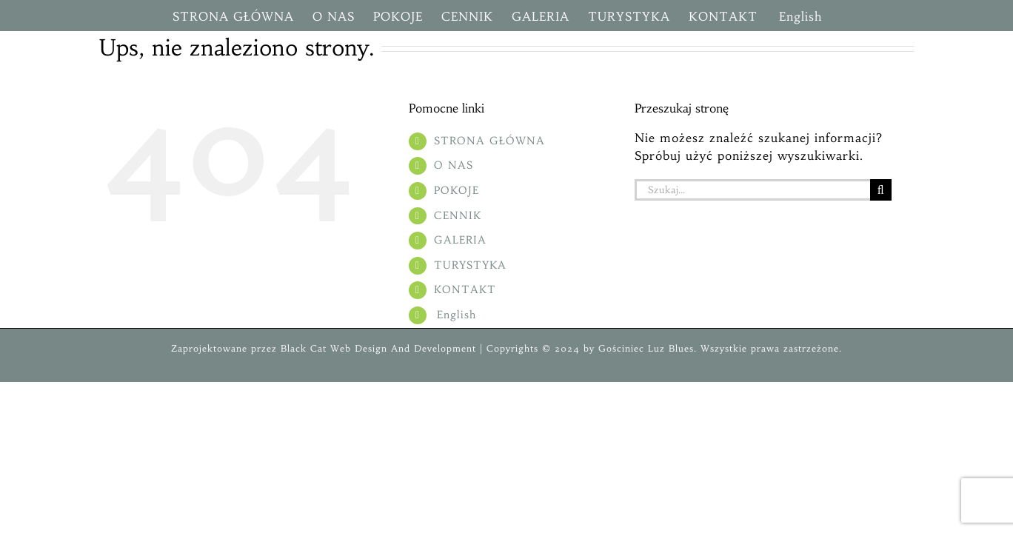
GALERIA (460, 240)
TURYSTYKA (470, 265)
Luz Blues (669, 348)
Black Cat (302, 348)
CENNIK (457, 215)
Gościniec (621, 348)
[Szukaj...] (752, 190)
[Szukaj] (881, 190)
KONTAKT (465, 289)
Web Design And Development (403, 348)
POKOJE (456, 190)
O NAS (453, 165)
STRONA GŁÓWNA (489, 140)
